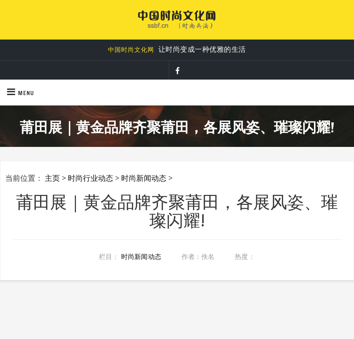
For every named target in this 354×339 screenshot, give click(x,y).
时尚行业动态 (90, 178)
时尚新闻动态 (143, 178)
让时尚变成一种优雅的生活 (177, 49)
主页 (52, 178)
